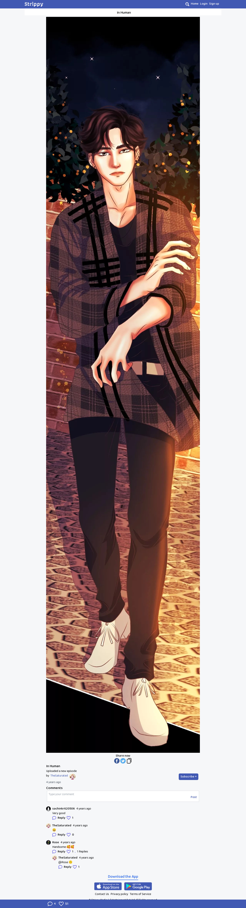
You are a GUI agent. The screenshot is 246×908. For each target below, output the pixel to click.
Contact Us (102, 894)
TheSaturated (59, 775)
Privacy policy (119, 894)
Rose (55, 842)
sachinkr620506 (63, 808)
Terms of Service (140, 894)
